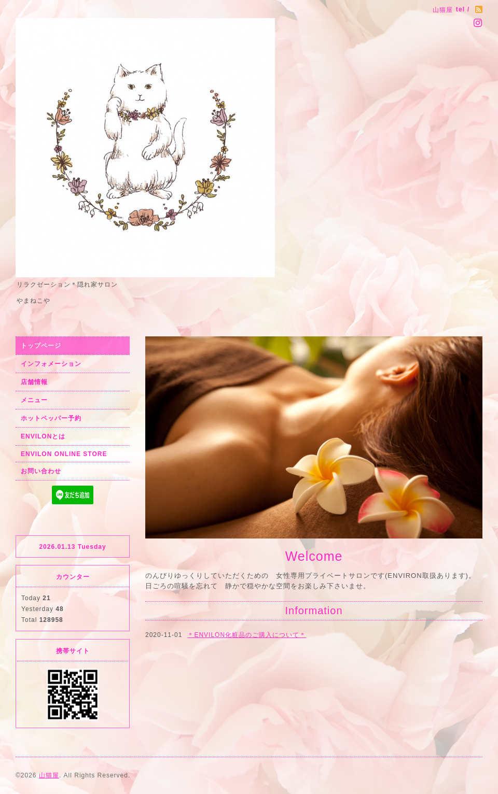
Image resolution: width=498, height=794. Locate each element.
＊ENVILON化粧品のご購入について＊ (246, 635)
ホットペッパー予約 (51, 418)
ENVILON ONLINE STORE (64, 454)
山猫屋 (49, 775)
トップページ (41, 345)
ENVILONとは (43, 436)
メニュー (34, 400)
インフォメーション (51, 363)
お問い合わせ (41, 471)
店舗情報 (34, 382)
